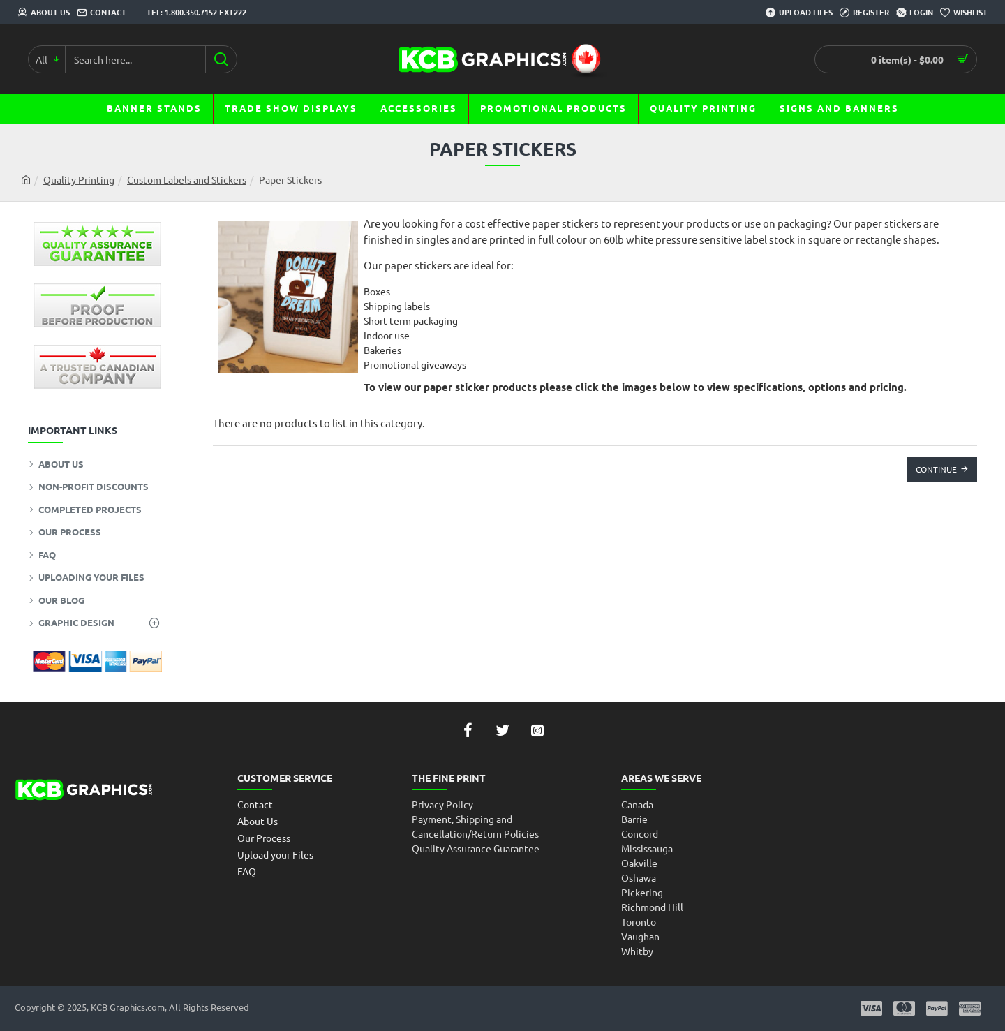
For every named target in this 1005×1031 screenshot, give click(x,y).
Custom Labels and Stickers (186, 179)
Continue (936, 469)
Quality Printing (78, 179)
